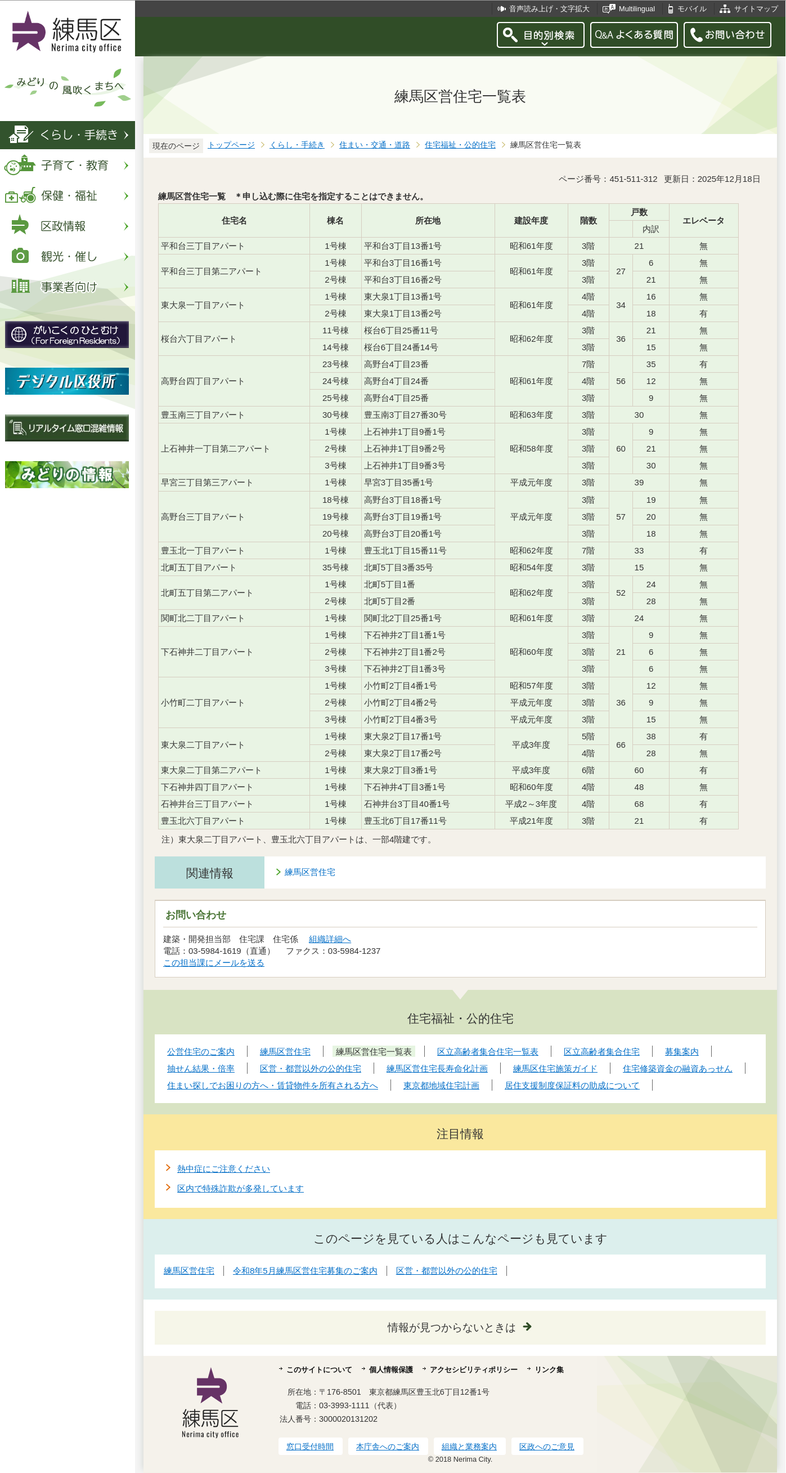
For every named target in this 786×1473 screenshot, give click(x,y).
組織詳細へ (330, 939)
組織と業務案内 (469, 1446)
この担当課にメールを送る (213, 962)
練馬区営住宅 (310, 872)
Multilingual (637, 9)
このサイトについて (319, 1369)
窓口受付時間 (310, 1446)
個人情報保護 (391, 1369)
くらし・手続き (297, 145)
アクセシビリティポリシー (474, 1369)
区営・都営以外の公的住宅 (446, 1270)
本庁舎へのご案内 (387, 1446)
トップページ (231, 145)
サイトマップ (756, 9)
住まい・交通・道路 (374, 145)
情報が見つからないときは (452, 1327)
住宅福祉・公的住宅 (460, 145)
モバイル (692, 9)
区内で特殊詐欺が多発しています (240, 1188)
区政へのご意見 (546, 1446)
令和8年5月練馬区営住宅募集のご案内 (305, 1270)
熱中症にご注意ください (223, 1168)
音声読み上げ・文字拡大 (549, 9)
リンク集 (549, 1369)
